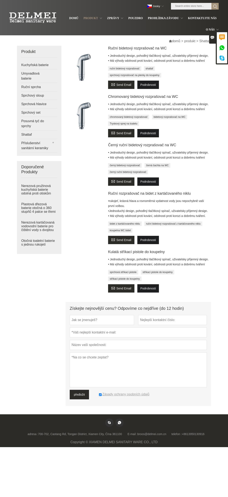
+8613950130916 (193, 434)
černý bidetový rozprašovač (125, 165)
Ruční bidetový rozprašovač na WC (137, 48)
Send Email (121, 84)
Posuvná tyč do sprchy (32, 123)
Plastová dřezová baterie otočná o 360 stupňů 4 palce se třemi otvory (38, 209)
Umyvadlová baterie (30, 76)
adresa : (33, 434)
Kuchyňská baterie (35, 65)
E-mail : (132, 434)
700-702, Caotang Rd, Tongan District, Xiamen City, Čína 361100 (80, 434)
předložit (79, 394)
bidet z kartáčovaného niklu (125, 223)
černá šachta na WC (157, 165)
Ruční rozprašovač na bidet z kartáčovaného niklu (149, 193)
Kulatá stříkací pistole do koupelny (136, 252)
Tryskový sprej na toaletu (123, 123)
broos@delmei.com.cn (151, 434)
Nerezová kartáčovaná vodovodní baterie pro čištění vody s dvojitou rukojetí (37, 228)
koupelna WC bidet (120, 230)
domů (174, 41)
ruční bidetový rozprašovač (124, 68)
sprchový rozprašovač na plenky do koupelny (134, 75)
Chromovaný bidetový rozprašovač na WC (143, 97)
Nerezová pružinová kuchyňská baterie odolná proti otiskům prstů (36, 191)
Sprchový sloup (32, 95)
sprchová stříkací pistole (123, 272)
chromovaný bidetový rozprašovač (129, 117)
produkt (189, 41)
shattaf (149, 68)
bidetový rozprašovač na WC (169, 117)
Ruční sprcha (31, 87)
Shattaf (26, 134)
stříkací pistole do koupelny (158, 272)
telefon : (176, 434)
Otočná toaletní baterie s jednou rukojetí (38, 242)
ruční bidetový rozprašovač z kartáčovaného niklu (173, 223)
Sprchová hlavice (33, 104)
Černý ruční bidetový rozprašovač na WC (142, 145)
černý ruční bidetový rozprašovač (128, 172)
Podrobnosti (148, 84)
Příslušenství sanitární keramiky (34, 145)
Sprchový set (30, 112)
